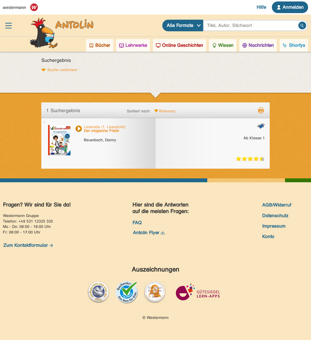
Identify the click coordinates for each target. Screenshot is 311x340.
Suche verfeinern (62, 69)
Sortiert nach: (139, 111)
